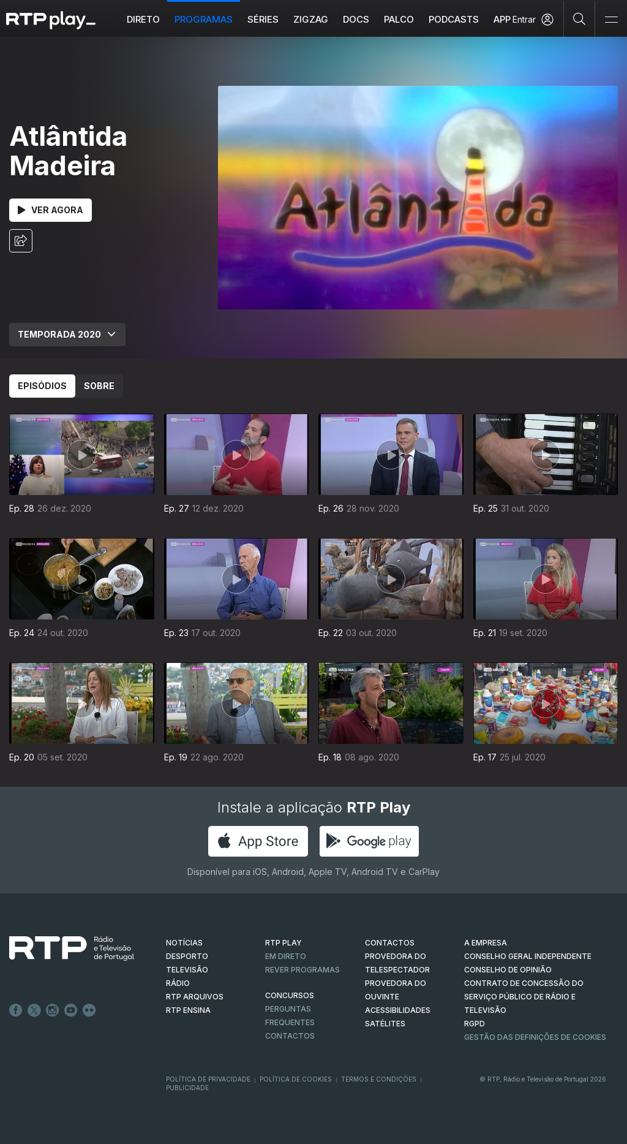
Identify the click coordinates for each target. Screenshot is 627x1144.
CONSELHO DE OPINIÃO (508, 969)
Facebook (16, 1010)
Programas (204, 19)
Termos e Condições (378, 1079)
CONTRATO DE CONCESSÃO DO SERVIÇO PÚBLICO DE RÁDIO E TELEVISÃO (524, 997)
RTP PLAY (283, 942)
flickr (89, 1010)
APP (502, 19)
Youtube (71, 1010)
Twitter (34, 1010)
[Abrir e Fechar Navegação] (611, 20)
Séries (263, 19)
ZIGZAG (310, 19)
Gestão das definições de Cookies (535, 1037)
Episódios (42, 386)
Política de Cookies (296, 1079)
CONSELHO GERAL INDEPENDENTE (527, 956)
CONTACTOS (390, 942)
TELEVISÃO (187, 969)
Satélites (385, 1023)
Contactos (290, 1035)
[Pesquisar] (579, 18)
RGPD (474, 1023)
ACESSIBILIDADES (397, 1010)
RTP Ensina (188, 1010)
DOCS (356, 19)
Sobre (99, 386)
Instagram (52, 1010)
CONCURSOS (289, 995)
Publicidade (187, 1087)
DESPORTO (187, 956)
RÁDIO (178, 983)
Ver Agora (50, 210)
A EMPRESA (485, 942)
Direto (143, 19)
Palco (399, 19)
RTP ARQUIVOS (194, 996)
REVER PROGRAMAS (302, 969)
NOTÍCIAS (184, 942)
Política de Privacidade (208, 1079)
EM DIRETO (285, 956)
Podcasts (454, 19)
